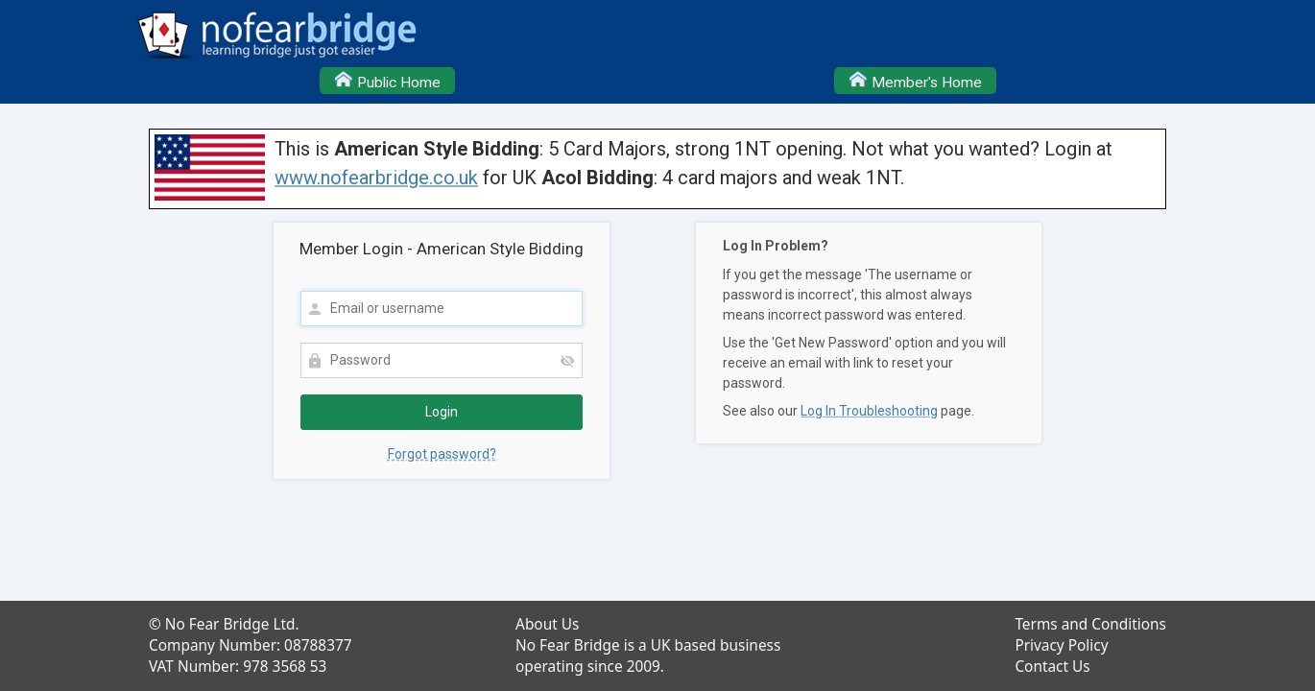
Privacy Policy (1061, 645)
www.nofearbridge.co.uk (376, 177)
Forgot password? (442, 454)
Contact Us (1052, 666)
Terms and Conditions (1090, 624)
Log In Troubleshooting (869, 410)
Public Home (387, 79)
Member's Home (915, 79)
